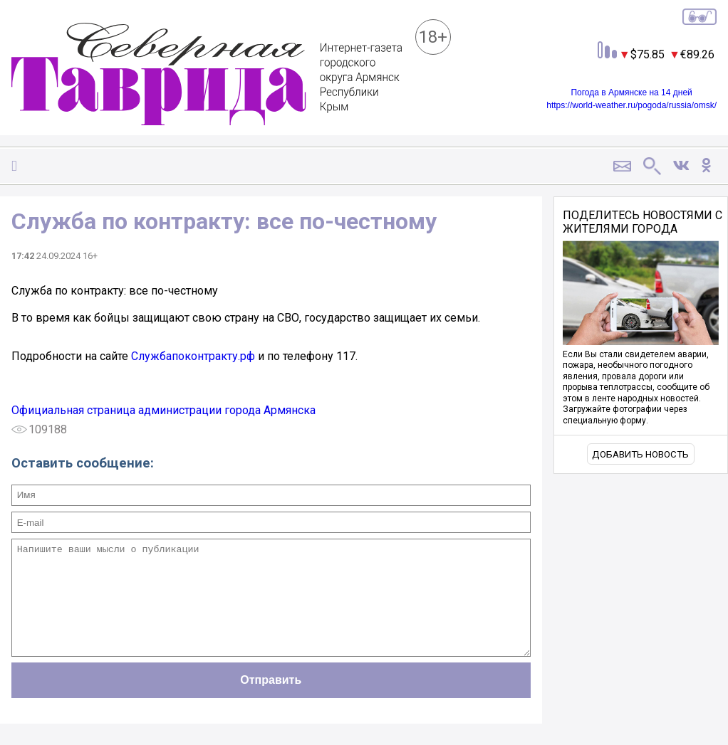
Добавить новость (640, 454)
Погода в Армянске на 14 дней (631, 92)
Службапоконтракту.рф (193, 356)
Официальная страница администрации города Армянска (163, 410)
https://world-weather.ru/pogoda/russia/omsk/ (631, 105)
